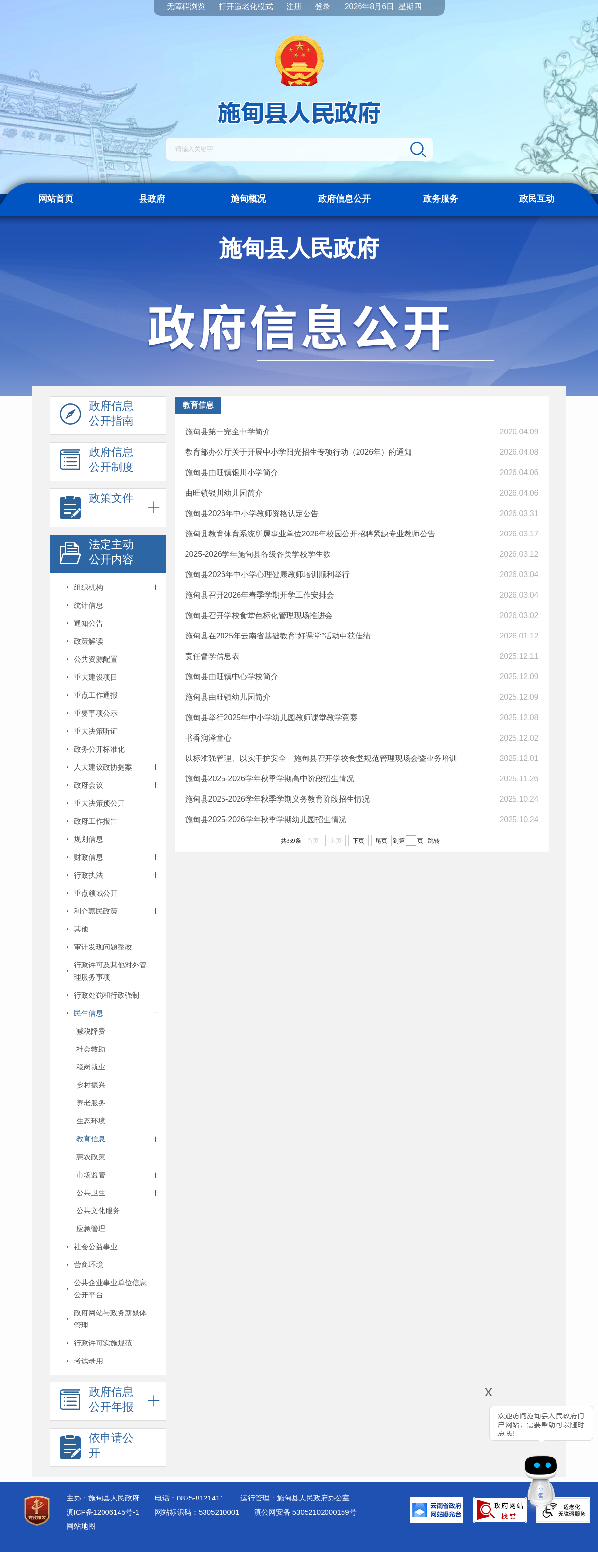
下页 (358, 840)
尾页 (381, 840)
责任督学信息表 (212, 656)
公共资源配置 (96, 659)
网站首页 (55, 199)
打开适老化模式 (246, 6)
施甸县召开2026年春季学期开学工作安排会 (260, 595)
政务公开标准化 (99, 749)
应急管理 (90, 1228)
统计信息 (88, 605)
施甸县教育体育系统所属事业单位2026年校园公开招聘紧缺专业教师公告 (310, 534)
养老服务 (90, 1103)
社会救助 (90, 1049)
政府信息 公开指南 (97, 415)
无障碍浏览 (186, 6)
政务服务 (440, 199)
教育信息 (90, 1139)
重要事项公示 (96, 713)
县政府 (152, 199)
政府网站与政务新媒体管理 (110, 1319)
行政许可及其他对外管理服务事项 (110, 971)
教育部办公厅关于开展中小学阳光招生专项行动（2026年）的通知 (298, 452)
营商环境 (88, 1264)
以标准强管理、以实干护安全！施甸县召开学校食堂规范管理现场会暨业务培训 (321, 758)
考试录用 (88, 1361)
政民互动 (536, 199)
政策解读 (88, 641)
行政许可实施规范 (103, 1343)
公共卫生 (90, 1193)
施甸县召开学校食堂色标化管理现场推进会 (259, 615)
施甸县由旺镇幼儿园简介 (228, 697)
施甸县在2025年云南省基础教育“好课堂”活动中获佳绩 (278, 636)
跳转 (434, 840)
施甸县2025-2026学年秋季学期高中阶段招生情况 (270, 779)
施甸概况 (248, 199)
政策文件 (97, 508)
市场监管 (90, 1175)
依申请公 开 (97, 1448)
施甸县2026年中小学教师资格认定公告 (252, 513)
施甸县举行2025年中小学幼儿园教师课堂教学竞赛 (271, 717)
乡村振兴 (90, 1085)
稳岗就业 (90, 1067)
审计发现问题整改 (103, 947)
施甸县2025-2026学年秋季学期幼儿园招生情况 (266, 819)
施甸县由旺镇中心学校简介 (231, 677)
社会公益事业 (96, 1246)
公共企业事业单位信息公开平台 (110, 1288)
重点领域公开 (96, 893)
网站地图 (81, 1526)
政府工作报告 (96, 821)
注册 (294, 6)
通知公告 (88, 623)
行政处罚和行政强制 (106, 995)
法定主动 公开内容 (97, 554)
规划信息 (88, 839)
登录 (322, 6)
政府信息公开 (344, 199)
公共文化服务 (98, 1211)
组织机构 (88, 587)
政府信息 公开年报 (97, 1401)
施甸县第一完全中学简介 (228, 432)
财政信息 (88, 857)
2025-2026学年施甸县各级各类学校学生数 (258, 554)
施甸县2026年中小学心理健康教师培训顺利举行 (267, 574)
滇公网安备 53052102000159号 (305, 1512)
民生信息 (88, 1013)
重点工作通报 (96, 695)
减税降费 (90, 1031)
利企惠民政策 (96, 911)
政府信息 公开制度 (97, 462)
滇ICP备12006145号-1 (103, 1512)
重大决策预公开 (99, 803)
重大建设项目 (96, 677)
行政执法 (88, 875)
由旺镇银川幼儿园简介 (224, 493)
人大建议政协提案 (103, 767)
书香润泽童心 (208, 738)
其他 (81, 929)
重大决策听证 (96, 731)
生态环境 (90, 1121)
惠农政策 (90, 1157)
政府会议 (88, 785)
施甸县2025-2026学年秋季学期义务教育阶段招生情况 (277, 799)
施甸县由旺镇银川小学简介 (231, 472)
